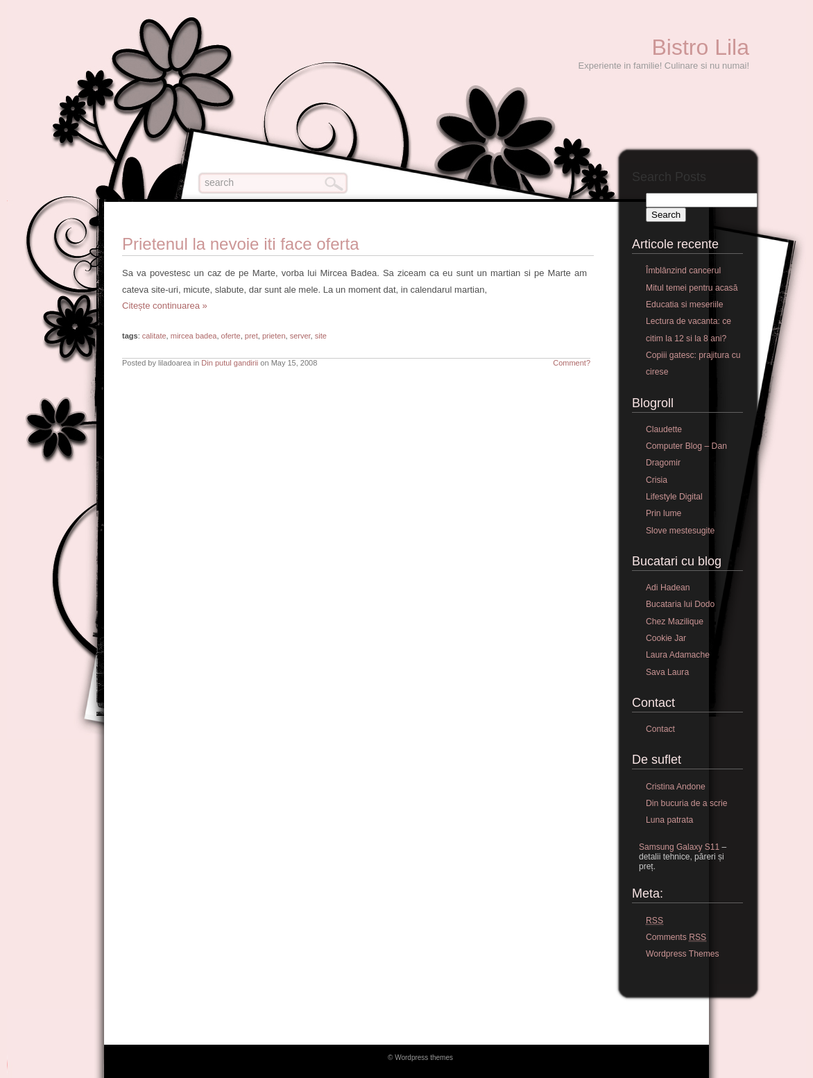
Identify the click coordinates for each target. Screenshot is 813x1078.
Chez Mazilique (674, 621)
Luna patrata (669, 820)
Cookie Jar (666, 638)
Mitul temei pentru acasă (691, 288)
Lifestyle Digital (674, 497)
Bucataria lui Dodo (680, 604)
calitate (154, 336)
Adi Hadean (668, 587)
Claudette (664, 429)
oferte (231, 336)
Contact (660, 729)
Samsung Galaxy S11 (679, 847)
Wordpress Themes (682, 954)
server (300, 336)
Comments (676, 937)
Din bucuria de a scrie (687, 803)
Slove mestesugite (680, 531)
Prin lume (663, 513)
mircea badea (194, 336)
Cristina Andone (675, 787)
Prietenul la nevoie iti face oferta (240, 243)
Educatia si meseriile (684, 304)
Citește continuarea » (164, 305)
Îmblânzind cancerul (683, 270)
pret (251, 336)
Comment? (571, 363)
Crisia (656, 480)
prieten (274, 336)
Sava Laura (667, 672)
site (321, 336)
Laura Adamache (678, 655)
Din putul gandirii (229, 363)
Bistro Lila (701, 47)
